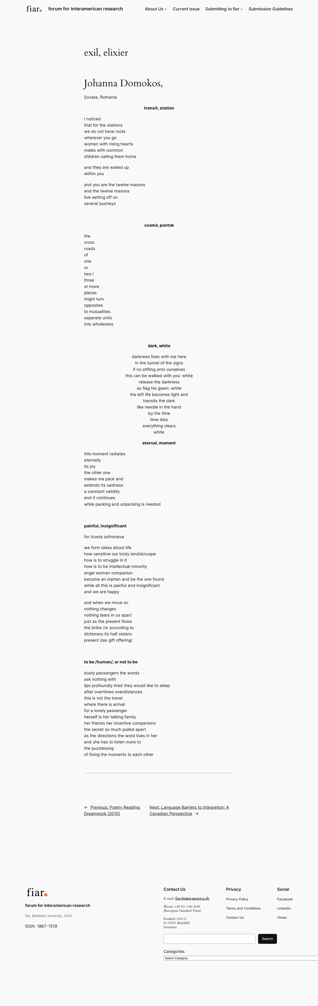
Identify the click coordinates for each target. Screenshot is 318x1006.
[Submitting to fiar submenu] (241, 9)
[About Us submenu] (166, 9)
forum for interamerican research (85, 9)
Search (267, 939)
